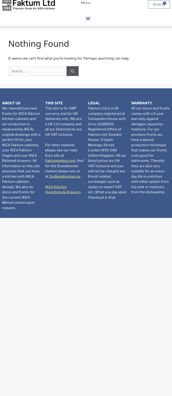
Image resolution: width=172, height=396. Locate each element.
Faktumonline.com (60, 161)
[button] (88, 18)
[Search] (73, 71)
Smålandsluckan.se (64, 176)
